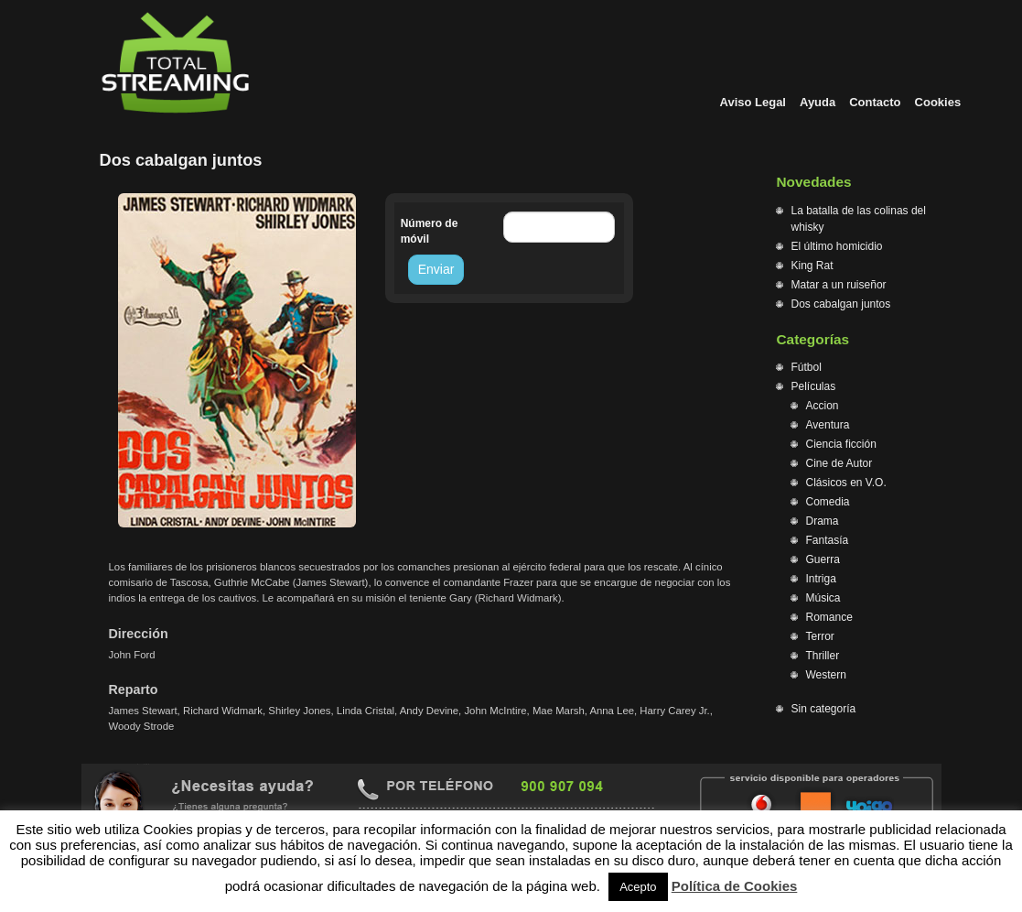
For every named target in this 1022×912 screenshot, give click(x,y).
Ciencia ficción (841, 444)
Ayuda (817, 102)
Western (826, 674)
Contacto (874, 102)
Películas (813, 386)
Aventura (828, 424)
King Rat (812, 265)
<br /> (429, 362)
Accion (822, 405)
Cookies (938, 102)
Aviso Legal (753, 102)
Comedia (828, 501)
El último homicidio (837, 246)
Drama (822, 521)
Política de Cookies (735, 886)
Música (823, 598)
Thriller (823, 655)
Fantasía (827, 540)
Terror (820, 636)
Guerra (823, 559)
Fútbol (806, 367)
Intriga (821, 578)
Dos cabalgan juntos (841, 304)
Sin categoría (823, 708)
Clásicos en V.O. (846, 482)
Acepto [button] (637, 887)
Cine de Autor (839, 463)
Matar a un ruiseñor (839, 284)
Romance (829, 617)
